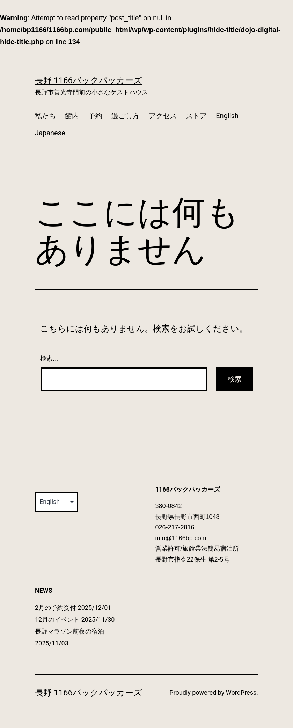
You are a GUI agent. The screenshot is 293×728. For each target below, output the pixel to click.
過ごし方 (125, 116)
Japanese (50, 133)
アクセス (163, 116)
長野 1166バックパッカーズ (88, 80)
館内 (72, 116)
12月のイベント (57, 619)
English (227, 116)
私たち (45, 116)
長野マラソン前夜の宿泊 (69, 631)
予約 (95, 116)
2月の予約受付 (55, 607)
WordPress (241, 692)
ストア (196, 116)
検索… (49, 358)
